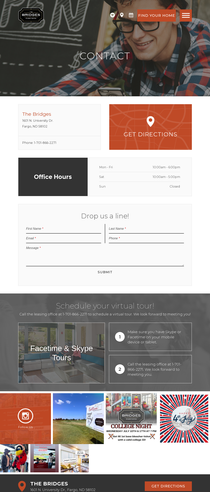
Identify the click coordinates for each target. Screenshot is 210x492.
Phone (114, 238)
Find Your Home (156, 15)
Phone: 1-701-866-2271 (39, 143)
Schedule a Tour (42, 460)
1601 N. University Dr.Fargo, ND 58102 (59, 119)
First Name (34, 228)
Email (31, 238)
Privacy (74, 482)
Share (102, 482)
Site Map (88, 482)
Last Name (117, 228)
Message (33, 248)
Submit (105, 272)
